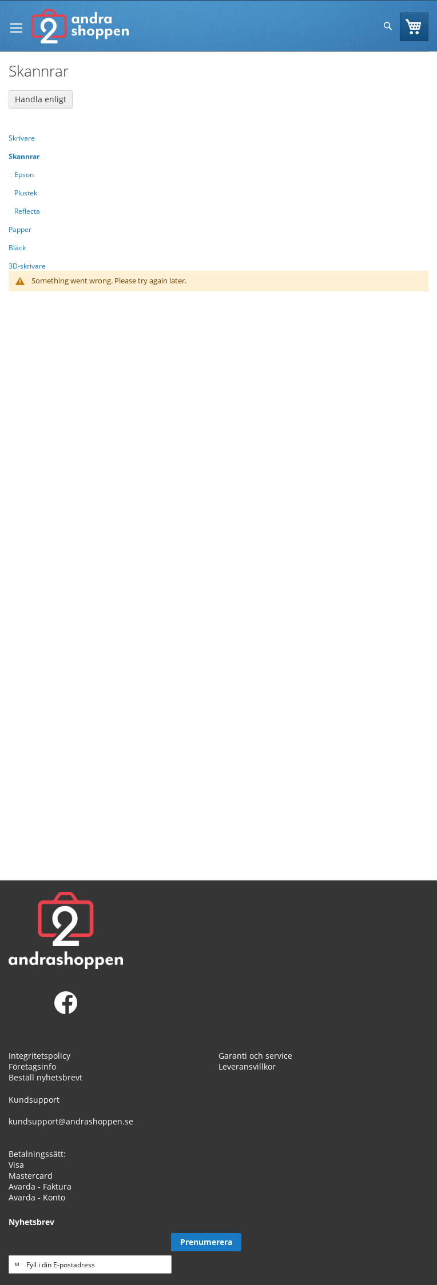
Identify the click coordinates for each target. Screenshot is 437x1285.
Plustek (25, 193)
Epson (24, 174)
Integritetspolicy (39, 1055)
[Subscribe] (206, 1242)
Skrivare (22, 138)
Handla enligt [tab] (40, 99)
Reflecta (27, 211)
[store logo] (80, 26)
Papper (20, 229)
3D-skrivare (27, 266)
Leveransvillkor (247, 1066)
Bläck (17, 248)
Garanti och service (255, 1055)
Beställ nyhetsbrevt (45, 1077)
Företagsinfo (32, 1066)
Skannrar (24, 156)
